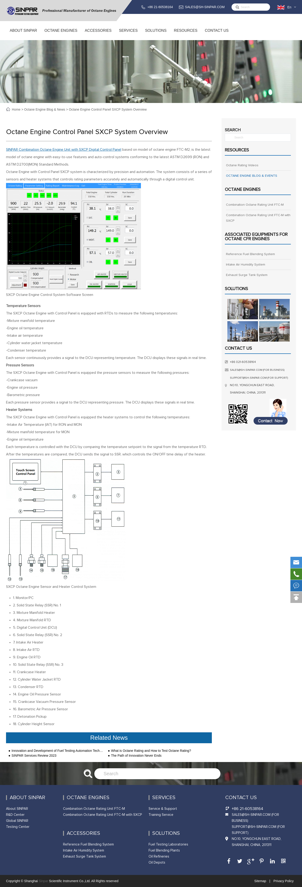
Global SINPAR (17, 821)
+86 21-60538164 (160, 7)
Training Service (161, 815)
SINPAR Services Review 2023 (34, 755)
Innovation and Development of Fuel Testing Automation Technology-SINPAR (57, 751)
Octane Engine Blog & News (44, 109)
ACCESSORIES (98, 34)
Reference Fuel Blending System (250, 254)
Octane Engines (61, 34)
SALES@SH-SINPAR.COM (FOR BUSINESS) (255, 818)
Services (128, 34)
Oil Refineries (159, 856)
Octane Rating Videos (242, 165)
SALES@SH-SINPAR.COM (205, 7)
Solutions (155, 34)
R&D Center (15, 815)
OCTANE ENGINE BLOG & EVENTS (251, 175)
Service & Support (163, 808)
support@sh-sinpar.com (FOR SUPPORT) (259, 378)
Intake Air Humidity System (245, 264)
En (289, 7)
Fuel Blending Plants (164, 850)
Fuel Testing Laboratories (168, 844)
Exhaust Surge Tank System (246, 275)
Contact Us (216, 34)
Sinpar (43, 881)
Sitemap (260, 881)
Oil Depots (157, 862)
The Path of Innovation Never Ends (136, 755)
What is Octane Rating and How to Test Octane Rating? (151, 751)
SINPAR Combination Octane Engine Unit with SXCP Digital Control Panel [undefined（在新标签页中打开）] (63, 149)
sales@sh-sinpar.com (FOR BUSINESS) (257, 370)
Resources (185, 34)
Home (16, 109)
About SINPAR (23, 34)
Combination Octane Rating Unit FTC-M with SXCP (258, 218)
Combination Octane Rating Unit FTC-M (255, 204)
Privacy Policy (283, 881)
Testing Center (17, 827)
